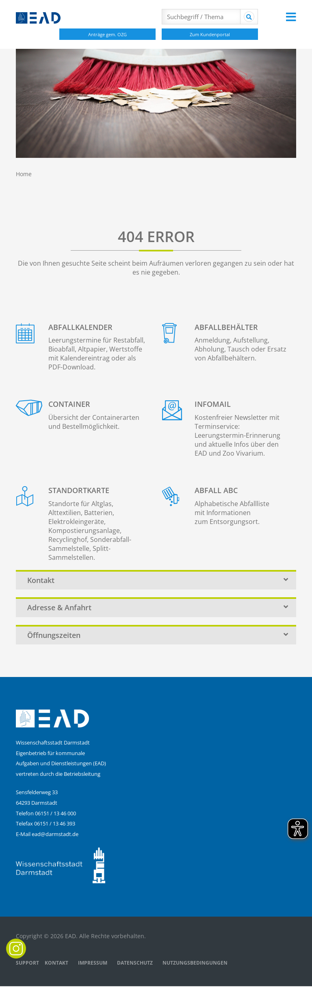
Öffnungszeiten (158, 635)
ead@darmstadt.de (55, 834)
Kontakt (158, 580)
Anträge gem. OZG (107, 34)
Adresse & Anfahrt (158, 608)
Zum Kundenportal (210, 34)
